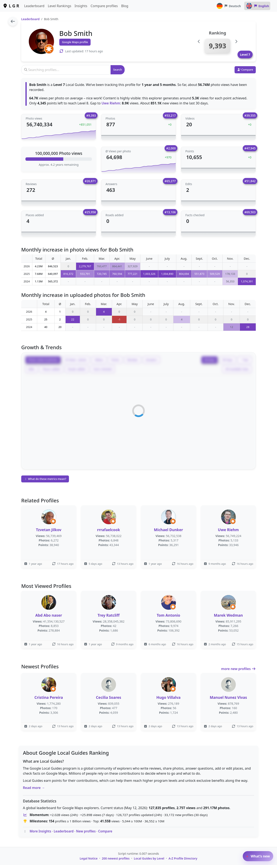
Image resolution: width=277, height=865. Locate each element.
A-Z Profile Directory (183, 858)
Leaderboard (34, 6)
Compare (105, 831)
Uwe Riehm (111, 103)
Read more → (34, 787)
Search (117, 69)
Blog (124, 6)
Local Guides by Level (149, 858)
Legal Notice (89, 858)
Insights (81, 6)
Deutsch (228, 5)
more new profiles (238, 668)
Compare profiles (104, 6)
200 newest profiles (116, 858)
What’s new (258, 856)
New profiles (86, 831)
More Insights (40, 831)
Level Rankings (59, 6)
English (257, 5)
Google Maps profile (75, 42)
